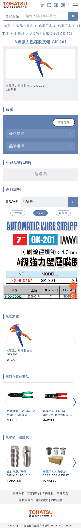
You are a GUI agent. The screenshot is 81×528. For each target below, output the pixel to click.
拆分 (40, 213)
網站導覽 (42, 500)
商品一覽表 (24, 25)
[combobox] (46, 16)
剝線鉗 (19, 33)
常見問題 (62, 493)
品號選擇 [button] (16, 146)
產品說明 (12, 201)
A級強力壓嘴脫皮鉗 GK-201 (51, 33)
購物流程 (48, 493)
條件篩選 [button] (16, 134)
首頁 (7, 25)
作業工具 (45, 25)
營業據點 (33, 493)
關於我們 (18, 493)
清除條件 (64, 122)
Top (73, 296)
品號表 (28, 201)
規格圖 (63, 213)
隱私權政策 (26, 500)
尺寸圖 (17, 213)
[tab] (40, 133)
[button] (74, 402)
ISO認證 (56, 500)
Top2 (73, 286)
